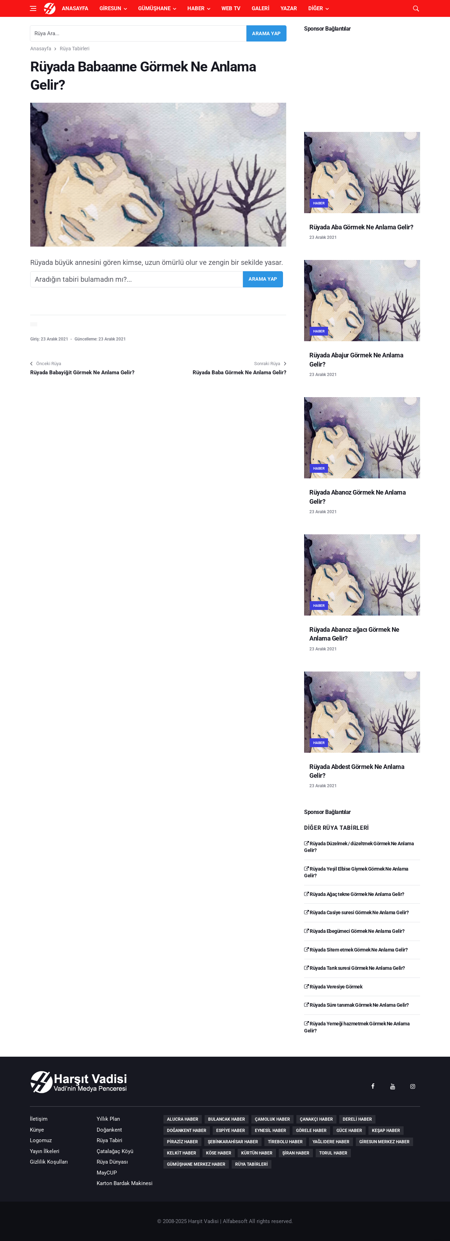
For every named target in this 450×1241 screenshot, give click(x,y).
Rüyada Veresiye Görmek (333, 986)
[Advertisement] (362, 79)
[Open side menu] (33, 8)
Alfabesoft (235, 1221)
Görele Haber (311, 1130)
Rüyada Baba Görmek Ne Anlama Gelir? (239, 372)
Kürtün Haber (256, 1153)
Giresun (110, 8)
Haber (196, 8)
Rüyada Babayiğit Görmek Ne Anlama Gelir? (82, 372)
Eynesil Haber (270, 1130)
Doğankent (109, 1130)
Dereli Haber (357, 1119)
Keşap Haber (386, 1130)
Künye (37, 1130)
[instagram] (412, 1085)
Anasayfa (75, 8)
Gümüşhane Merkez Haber (196, 1164)
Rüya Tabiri (109, 1140)
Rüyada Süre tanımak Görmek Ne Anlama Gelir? (356, 1005)
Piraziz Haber (182, 1141)
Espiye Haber (230, 1130)
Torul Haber (333, 1153)
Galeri (260, 8)
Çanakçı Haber (316, 1119)
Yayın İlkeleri (44, 1151)
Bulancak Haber (226, 1119)
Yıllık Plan (108, 1119)
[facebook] (372, 1085)
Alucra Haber (182, 1119)
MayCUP (107, 1173)
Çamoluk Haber (272, 1119)
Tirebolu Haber (285, 1141)
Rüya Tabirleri (74, 48)
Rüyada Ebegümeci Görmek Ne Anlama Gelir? (354, 931)
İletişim (38, 1119)
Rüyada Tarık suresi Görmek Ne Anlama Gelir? (354, 968)
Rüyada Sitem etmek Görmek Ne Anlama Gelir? (355, 950)
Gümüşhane (154, 8)
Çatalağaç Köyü (115, 1151)
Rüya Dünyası (112, 1162)
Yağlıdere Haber (331, 1141)
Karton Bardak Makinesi (125, 1183)
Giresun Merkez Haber (384, 1141)
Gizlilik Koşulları (49, 1162)
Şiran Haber (295, 1153)
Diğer (315, 8)
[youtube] (392, 1085)
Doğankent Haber (186, 1130)
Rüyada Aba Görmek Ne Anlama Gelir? (361, 227)
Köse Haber (218, 1153)
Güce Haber (349, 1130)
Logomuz (41, 1140)
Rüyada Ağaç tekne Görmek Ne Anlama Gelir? (354, 894)
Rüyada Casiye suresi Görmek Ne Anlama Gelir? (356, 912)
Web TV (230, 8)
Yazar (289, 8)
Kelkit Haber (181, 1153)
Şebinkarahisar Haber (233, 1141)
